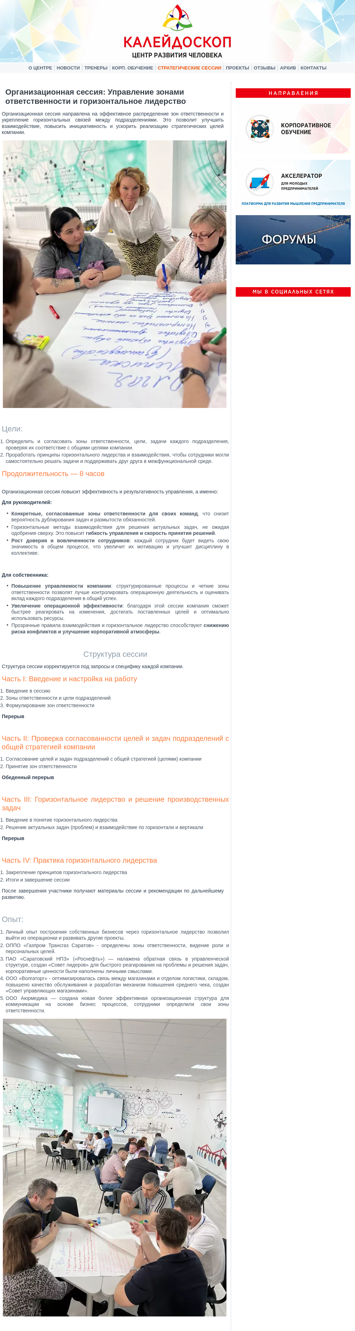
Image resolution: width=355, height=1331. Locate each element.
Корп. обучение (132, 68)
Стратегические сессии (189, 68)
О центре (40, 68)
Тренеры (96, 68)
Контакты (314, 68)
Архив (288, 68)
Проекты (237, 68)
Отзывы (264, 68)
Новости (68, 68)
